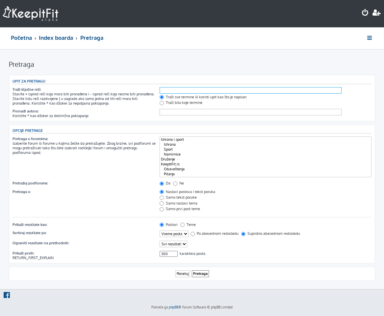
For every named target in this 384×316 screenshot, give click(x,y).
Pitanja (265, 174)
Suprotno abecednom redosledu (270, 233)
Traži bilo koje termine (181, 102)
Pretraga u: (22, 191)
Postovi (169, 224)
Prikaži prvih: (23, 253)
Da (165, 183)
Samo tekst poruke (178, 197)
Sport (265, 149)
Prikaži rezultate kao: (30, 224)
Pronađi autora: (25, 111)
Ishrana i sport (265, 139)
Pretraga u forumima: (30, 138)
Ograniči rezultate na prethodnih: (41, 243)
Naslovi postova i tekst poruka (187, 191)
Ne (178, 183)
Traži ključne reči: (27, 89)
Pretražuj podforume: (30, 183)
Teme (188, 224)
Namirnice (265, 154)
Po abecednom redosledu (215, 233)
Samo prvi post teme (180, 209)
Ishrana (265, 144)
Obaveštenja (265, 169)
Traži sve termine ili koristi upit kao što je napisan (203, 97)
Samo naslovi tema (178, 203)
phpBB (173, 307)
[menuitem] (365, 13)
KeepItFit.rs (265, 164)
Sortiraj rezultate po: (30, 233)
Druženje (265, 159)
